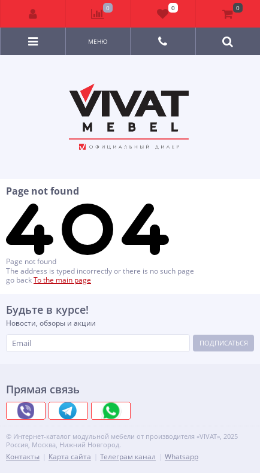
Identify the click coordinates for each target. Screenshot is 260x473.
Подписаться (223, 342)
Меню (98, 41)
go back (19, 280)
